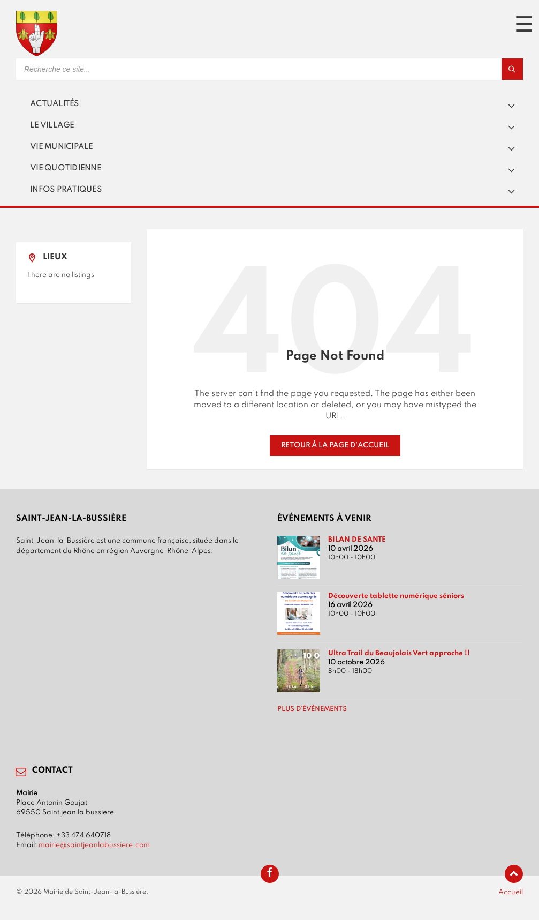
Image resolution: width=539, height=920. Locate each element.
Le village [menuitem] (52, 125)
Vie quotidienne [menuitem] (65, 168)
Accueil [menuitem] (510, 892)
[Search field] (150, 69)
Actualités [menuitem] (54, 104)
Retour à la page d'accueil (335, 445)
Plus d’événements (312, 709)
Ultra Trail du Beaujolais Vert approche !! (399, 653)
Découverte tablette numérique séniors (396, 596)
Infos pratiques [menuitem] (66, 189)
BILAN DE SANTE (357, 539)
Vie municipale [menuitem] (61, 147)
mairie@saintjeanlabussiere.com (94, 845)
